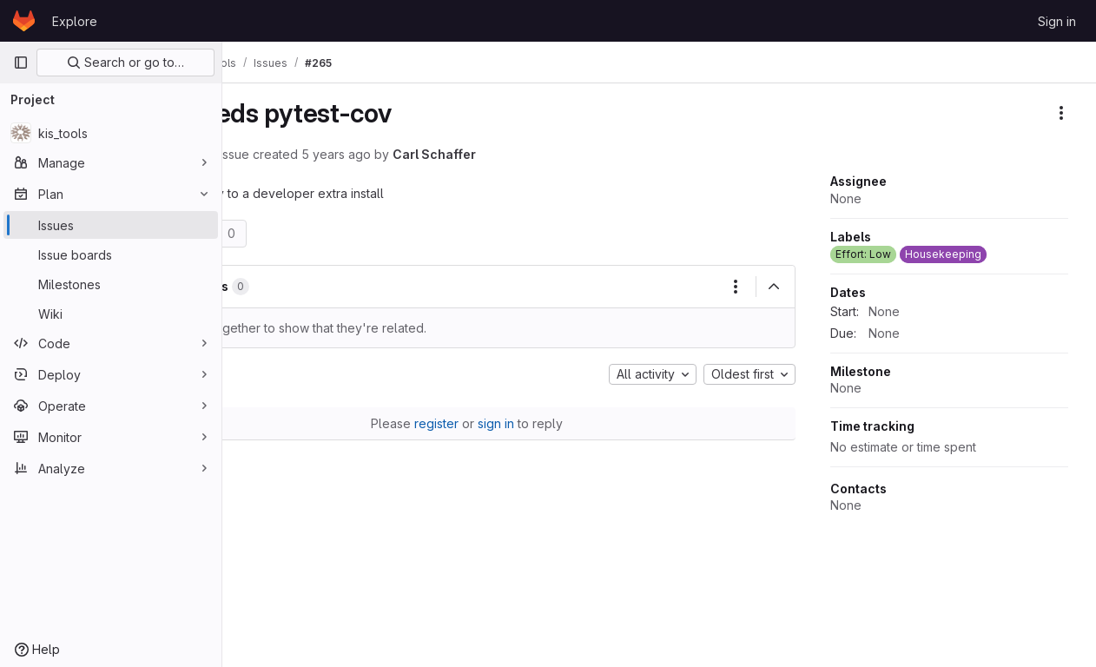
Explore (74, 21)
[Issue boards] (110, 254)
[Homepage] (24, 21)
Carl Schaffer (540, 154)
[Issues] (110, 225)
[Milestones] (110, 284)
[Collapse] (773, 286)
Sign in (1057, 21)
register (489, 423)
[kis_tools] (110, 133)
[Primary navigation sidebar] (21, 62)
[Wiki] (110, 313)
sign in (549, 423)
